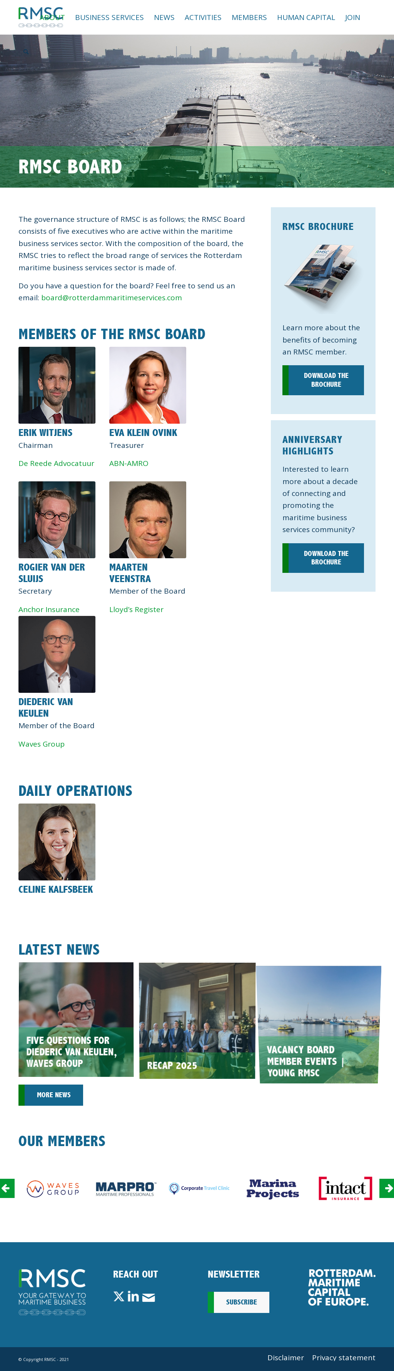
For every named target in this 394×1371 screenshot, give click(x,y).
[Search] (25, 52)
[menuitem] (26, 17)
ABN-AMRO (129, 463)
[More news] (50, 1095)
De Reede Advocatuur (56, 463)
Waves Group (41, 744)
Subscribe (241, 1302)
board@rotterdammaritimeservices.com (111, 298)
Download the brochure (326, 380)
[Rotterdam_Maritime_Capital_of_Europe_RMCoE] (342, 1287)
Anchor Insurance (49, 609)
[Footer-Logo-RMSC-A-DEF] (52, 1292)
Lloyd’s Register (136, 609)
